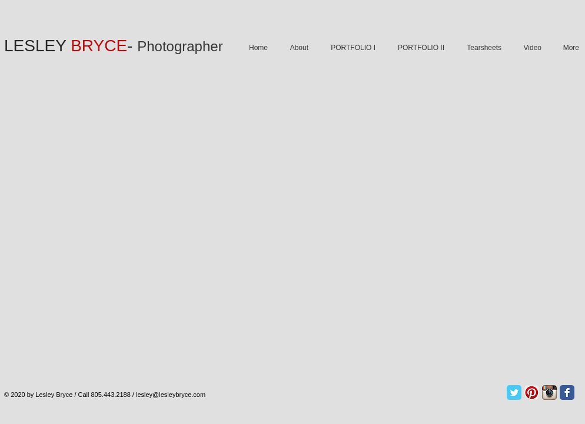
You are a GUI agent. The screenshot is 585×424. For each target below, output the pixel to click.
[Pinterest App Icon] (531, 392)
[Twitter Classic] (514, 392)
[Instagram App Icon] (549, 392)
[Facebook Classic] (567, 392)
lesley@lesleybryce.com (170, 394)
